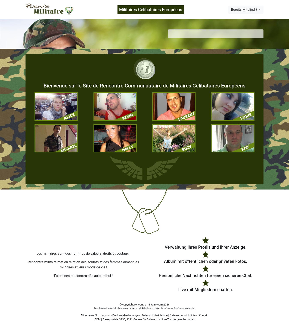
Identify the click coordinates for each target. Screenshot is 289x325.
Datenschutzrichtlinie (155, 315)
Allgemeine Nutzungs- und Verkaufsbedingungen (110, 315)
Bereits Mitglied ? (244, 10)
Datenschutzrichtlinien (183, 315)
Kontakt (203, 315)
